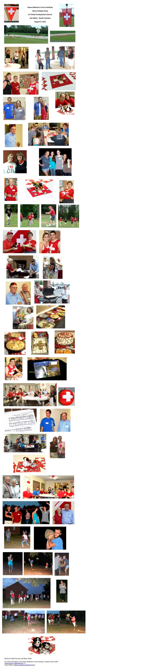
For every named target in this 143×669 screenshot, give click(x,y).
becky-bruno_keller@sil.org (14, 663)
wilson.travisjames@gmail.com (24, 665)
